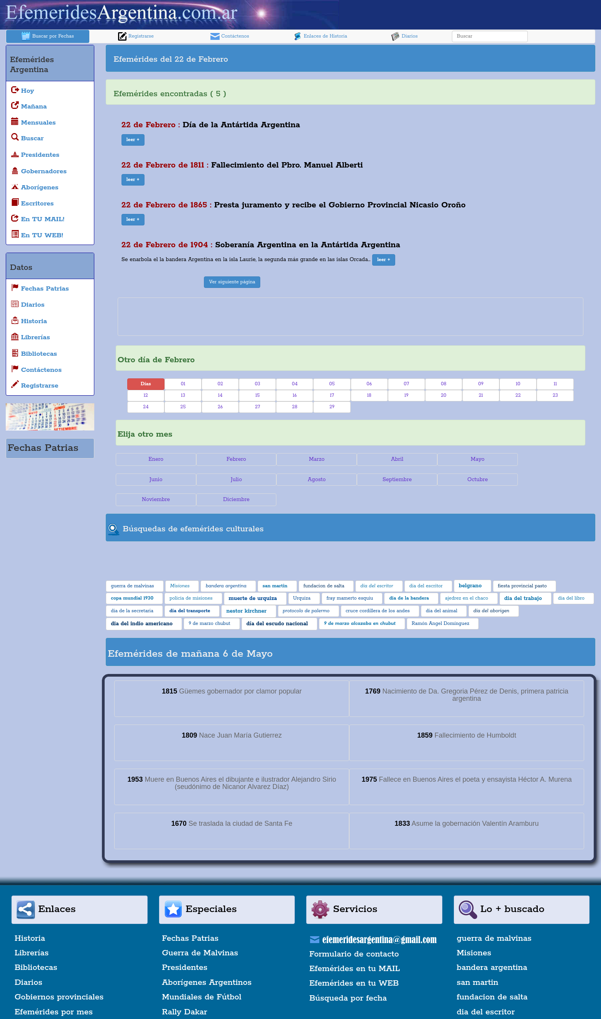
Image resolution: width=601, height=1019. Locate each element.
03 (257, 384)
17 (332, 395)
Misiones (474, 932)
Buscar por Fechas (47, 36)
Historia (30, 918)
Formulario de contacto (354, 934)
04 (294, 384)
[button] (133, 140)
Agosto (233, 479)
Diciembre (546, 479)
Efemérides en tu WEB (354, 963)
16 (295, 395)
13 (183, 395)
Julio (154, 479)
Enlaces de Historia (320, 36)
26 (220, 407)
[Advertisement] (472, 58)
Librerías (32, 932)
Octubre (389, 479)
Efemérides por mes (54, 991)
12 (146, 395)
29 (331, 407)
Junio (546, 459)
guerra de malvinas (494, 918)
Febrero (233, 459)
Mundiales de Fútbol (201, 976)
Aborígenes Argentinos (207, 962)
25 (183, 407)
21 (481, 395)
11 (555, 384)
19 (406, 395)
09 (481, 384)
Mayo (468, 459)
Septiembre (311, 479)
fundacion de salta (492, 976)
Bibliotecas (36, 947)
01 (183, 384)
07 (406, 384)
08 (443, 384)
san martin (478, 962)
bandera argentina (492, 947)
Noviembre (468, 479)
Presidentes (185, 947)
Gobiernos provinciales (59, 976)
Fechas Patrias (190, 918)
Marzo (311, 459)
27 (257, 407)
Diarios (404, 36)
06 (369, 384)
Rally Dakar (184, 991)
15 (257, 395)
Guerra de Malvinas (200, 932)
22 (518, 395)
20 (443, 395)
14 (220, 395)
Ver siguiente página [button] (232, 282)
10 (518, 384)
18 (369, 395)
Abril (390, 459)
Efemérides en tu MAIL (354, 948)
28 (294, 407)
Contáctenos (229, 36)
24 (145, 407)
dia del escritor (486, 991)
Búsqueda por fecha (348, 978)
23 (555, 395)
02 (220, 384)
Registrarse (136, 36)
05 (332, 384)
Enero (154, 459)
